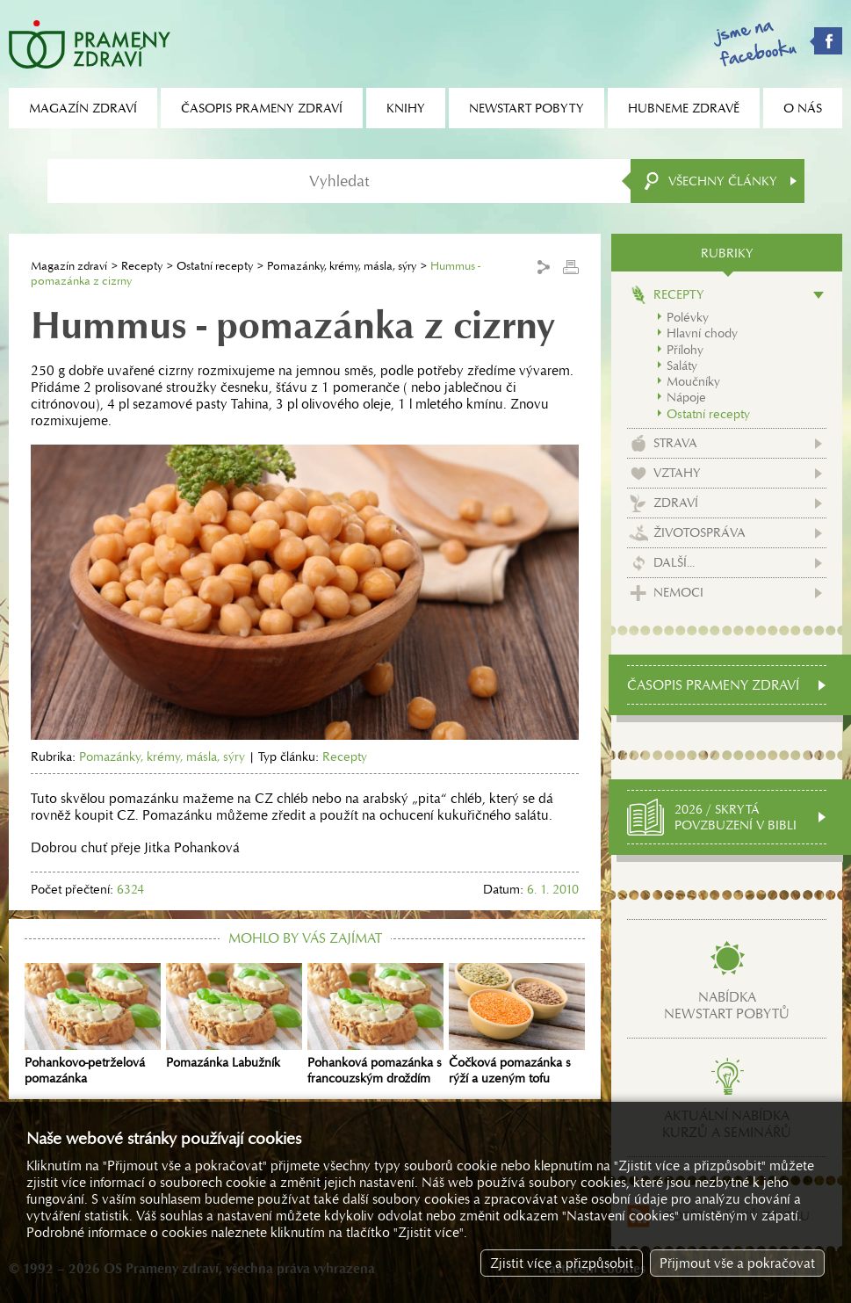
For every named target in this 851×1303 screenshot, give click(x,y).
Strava (675, 443)
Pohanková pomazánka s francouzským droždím (375, 1024)
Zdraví (675, 502)
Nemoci (678, 592)
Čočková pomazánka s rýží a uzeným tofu (517, 1024)
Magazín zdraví (69, 265)
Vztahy (677, 473)
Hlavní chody (702, 333)
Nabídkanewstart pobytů (727, 1005)
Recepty (141, 265)
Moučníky (693, 381)
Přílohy (685, 350)
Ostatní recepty (215, 265)
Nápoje (686, 397)
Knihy (405, 108)
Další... (674, 562)
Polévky (688, 317)
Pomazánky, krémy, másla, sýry (341, 265)
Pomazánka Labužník (234, 1016)
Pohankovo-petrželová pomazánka (93, 1024)
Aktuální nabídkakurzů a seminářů (726, 1123)
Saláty (682, 365)
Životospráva (699, 532)
